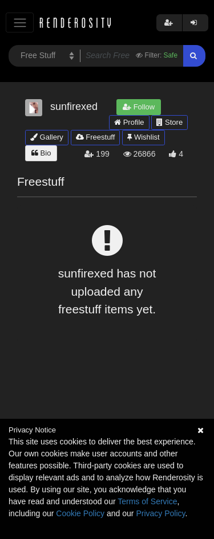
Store (169, 122)
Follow (139, 107)
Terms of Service (147, 501)
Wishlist (143, 137)
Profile (129, 122)
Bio (41, 153)
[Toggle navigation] (20, 22)
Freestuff (95, 137)
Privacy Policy (160, 513)
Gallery (46, 137)
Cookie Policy (80, 513)
